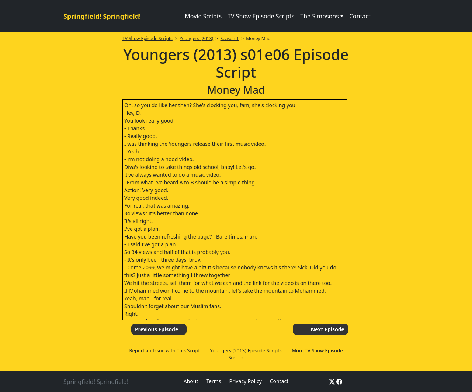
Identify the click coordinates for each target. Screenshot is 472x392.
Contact (360, 16)
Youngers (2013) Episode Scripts (246, 350)
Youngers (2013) (196, 38)
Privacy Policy (245, 381)
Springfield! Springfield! (102, 16)
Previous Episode (156, 329)
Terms (213, 381)
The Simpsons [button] (319, 16)
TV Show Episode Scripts (261, 16)
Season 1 (229, 38)
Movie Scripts (203, 16)
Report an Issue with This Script (164, 350)
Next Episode (327, 329)
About (191, 381)
